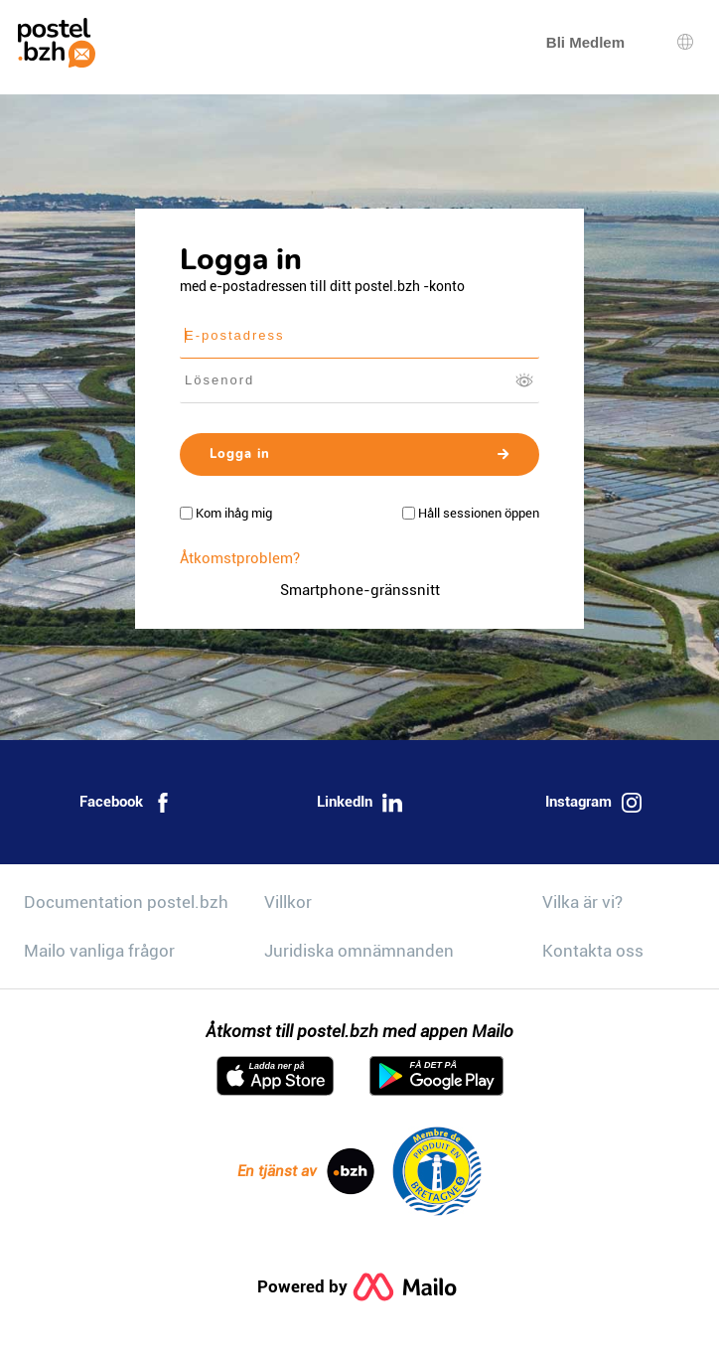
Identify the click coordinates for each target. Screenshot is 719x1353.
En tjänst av (305, 1171)
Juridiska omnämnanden (359, 951)
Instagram (593, 803)
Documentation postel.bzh (126, 902)
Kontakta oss (593, 951)
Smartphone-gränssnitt (360, 590)
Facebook (126, 803)
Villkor (288, 902)
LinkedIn (359, 803)
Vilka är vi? (582, 902)
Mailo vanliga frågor (99, 951)
